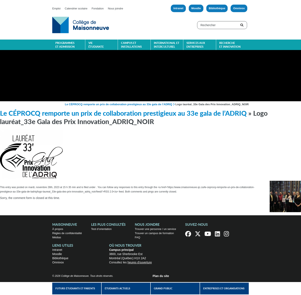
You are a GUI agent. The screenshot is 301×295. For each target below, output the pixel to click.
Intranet (178, 8)
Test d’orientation (101, 229)
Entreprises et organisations (224, 288)
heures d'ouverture (140, 262)
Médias (56, 237)
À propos (57, 229)
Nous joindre (115, 8)
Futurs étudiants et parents (75, 288)
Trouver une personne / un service (155, 229)
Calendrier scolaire (76, 8)
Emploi (56, 8)
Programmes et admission (65, 45)
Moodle (196, 8)
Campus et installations (131, 45)
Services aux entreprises (195, 45)
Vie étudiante (96, 45)
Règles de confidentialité (67, 233)
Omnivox (239, 8)
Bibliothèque (217, 8)
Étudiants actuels (117, 288)
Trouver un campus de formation (154, 233)
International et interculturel (166, 45)
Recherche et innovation (230, 45)
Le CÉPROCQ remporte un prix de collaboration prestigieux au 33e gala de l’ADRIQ (118, 104)
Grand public (163, 288)
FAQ (137, 237)
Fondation (98, 8)
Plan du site (161, 276)
